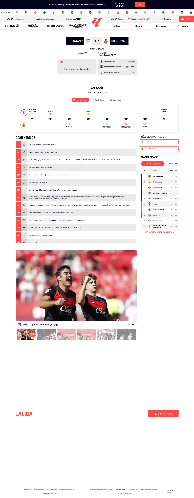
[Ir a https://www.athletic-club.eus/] (17, 12)
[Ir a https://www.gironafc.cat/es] (81, 12)
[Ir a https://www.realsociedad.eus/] (163, 12)
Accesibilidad (120, 489)
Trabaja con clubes (49, 493)
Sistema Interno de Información (101, 489)
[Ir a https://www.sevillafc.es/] (173, 12)
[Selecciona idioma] (168, 19)
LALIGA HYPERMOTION (177, 163)
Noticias (138, 26)
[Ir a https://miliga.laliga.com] (186, 19)
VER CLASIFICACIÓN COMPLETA (159, 232)
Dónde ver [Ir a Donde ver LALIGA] (73, 19)
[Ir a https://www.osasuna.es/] (35, 12)
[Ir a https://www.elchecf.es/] (54, 12)
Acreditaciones (51, 489)
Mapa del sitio (39, 489)
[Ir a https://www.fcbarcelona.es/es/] (63, 12)
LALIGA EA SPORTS (153, 163)
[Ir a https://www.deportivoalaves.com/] (44, 12)
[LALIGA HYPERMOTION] (34, 26)
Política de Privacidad (149, 489)
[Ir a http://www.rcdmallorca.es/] (127, 12)
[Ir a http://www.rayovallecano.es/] (99, 12)
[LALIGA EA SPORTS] (12, 26)
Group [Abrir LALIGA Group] (117, 19)
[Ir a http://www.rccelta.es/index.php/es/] (109, 12)
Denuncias (28, 489)
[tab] (152, 163)
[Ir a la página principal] (97, 28)
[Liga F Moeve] (56, 26)
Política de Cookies (124, 493)
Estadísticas (161, 26)
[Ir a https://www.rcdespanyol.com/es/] (118, 12)
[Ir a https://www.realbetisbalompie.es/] (136, 12)
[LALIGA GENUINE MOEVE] (77, 26)
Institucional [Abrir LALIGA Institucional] (15, 19)
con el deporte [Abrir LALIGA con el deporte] (45, 19)
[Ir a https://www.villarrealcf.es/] (191, 12)
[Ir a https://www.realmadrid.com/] (145, 12)
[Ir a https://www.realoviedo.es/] (154, 12)
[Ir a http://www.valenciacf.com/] (182, 12)
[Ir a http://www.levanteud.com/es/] (90, 12)
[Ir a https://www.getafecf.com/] (72, 12)
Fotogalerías (183, 26)
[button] (12, 26)
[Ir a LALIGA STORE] (139, 19)
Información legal (133, 489)
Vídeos (117, 26)
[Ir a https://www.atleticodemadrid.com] (26, 12)
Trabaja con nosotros (66, 489)
